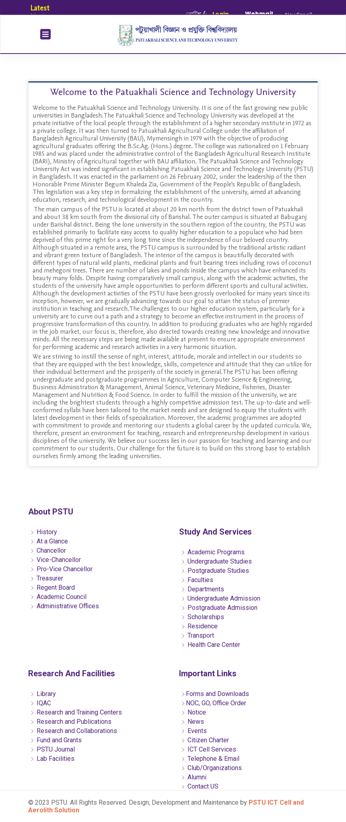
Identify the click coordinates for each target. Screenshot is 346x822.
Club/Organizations (211, 768)
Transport (197, 635)
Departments (202, 589)
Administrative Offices (64, 606)
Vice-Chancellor (55, 560)
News (192, 721)
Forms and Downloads (215, 694)
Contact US (199, 786)
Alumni (193, 777)
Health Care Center (210, 645)
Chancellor (48, 550)
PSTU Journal (52, 749)
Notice (193, 712)
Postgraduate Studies (215, 570)
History (43, 532)
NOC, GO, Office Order (213, 703)
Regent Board (52, 587)
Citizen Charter (205, 740)
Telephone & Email (210, 758)
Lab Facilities (52, 758)
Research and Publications (70, 721)
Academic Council (58, 597)
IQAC (40, 703)
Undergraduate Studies (216, 561)
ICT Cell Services (208, 749)
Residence (199, 626)
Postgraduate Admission (219, 607)
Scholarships (202, 617)
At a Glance (49, 541)
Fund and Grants (56, 740)
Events (194, 731)
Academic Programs (213, 552)
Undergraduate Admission (220, 598)
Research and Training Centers (76, 712)
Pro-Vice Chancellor (61, 569)
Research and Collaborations (73, 731)
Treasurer (46, 578)
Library (43, 694)
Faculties (197, 580)
